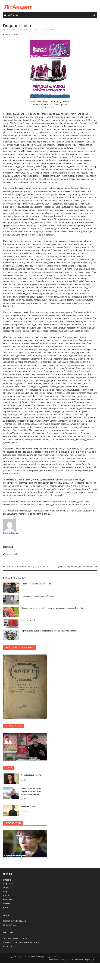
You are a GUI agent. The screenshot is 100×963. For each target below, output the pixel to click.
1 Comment (43, 30)
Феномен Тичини (28, 806)
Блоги (6, 895)
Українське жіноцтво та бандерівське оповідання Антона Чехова (48, 631)
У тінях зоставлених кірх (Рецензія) (36, 584)
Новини (6, 903)
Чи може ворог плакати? (31, 775)
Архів (5, 907)
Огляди (6, 888)
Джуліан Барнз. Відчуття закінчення (75, 567)
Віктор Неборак (26, 30)
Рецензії (8, 547)
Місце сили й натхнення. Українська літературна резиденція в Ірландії (31, 791)
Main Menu (13, 15)
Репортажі (8, 899)
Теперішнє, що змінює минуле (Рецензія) (38, 596)
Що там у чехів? (28, 620)
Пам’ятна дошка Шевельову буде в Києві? (27, 567)
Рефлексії (8, 884)
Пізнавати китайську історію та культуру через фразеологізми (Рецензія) (52, 608)
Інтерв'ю (7, 880)
